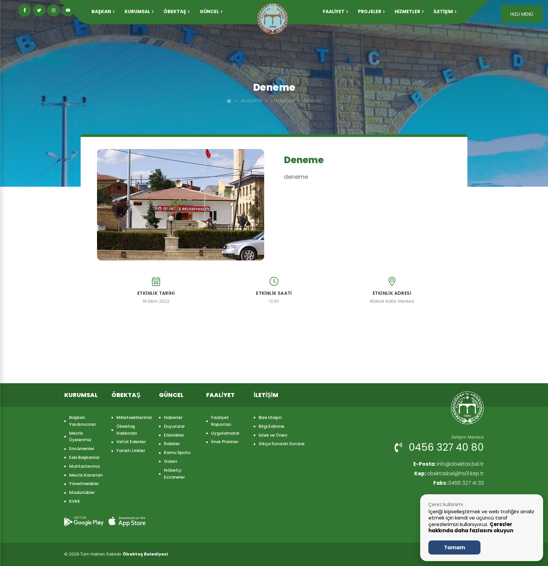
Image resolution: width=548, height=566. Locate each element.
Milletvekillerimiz (134, 417)
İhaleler (172, 444)
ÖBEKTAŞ (177, 11)
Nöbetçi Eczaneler (174, 473)
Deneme (313, 101)
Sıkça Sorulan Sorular (282, 444)
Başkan (103, 11)
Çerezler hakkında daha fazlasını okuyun (470, 527)
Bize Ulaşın (270, 417)
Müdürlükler (82, 492)
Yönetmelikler (84, 484)
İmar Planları (225, 442)
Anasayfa (251, 101)
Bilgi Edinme (271, 426)
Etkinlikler (283, 101)
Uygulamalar (225, 433)
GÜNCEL (211, 11)
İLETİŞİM (445, 11)
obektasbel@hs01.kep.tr (448, 474)
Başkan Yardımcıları (82, 420)
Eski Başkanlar (84, 457)
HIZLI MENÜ (521, 14)
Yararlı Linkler (130, 450)
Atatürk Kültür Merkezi (392, 301)
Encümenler (81, 448)
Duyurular (174, 426)
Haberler (173, 417)
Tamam (454, 547)
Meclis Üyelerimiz (80, 436)
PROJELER (371, 11)
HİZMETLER (409, 11)
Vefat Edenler (131, 442)
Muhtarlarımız (84, 466)
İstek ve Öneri (273, 435)
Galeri (170, 461)
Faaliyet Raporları (221, 420)
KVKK (74, 501)
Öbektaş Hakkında (126, 429)
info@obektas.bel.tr (447, 464)
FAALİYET (335, 11)
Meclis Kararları (86, 475)
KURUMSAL (139, 11)
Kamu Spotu (177, 452)
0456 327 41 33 (458, 483)
